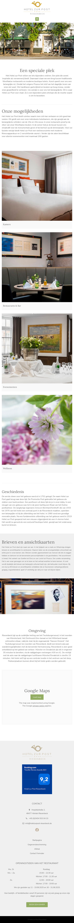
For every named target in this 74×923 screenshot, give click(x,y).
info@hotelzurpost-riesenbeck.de (37, 823)
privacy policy (39, 706)
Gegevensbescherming (37, 844)
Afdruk (37, 849)
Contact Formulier (37, 853)
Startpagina (37, 840)
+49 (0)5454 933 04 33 (37, 818)
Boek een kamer (37, 904)
